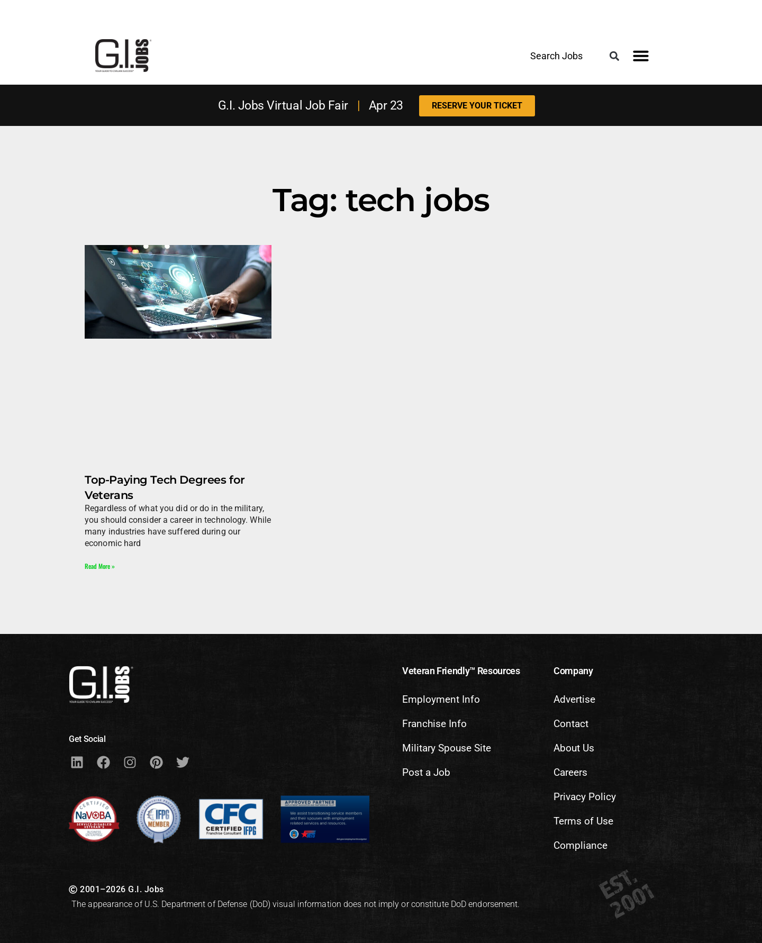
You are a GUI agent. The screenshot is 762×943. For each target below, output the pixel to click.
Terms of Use (583, 821)
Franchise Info (434, 724)
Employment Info (441, 699)
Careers (570, 772)
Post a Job (426, 772)
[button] (614, 56)
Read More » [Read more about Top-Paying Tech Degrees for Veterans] (100, 565)
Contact (571, 724)
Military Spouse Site (446, 748)
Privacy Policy (585, 797)
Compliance (580, 845)
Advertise (574, 699)
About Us (574, 748)
